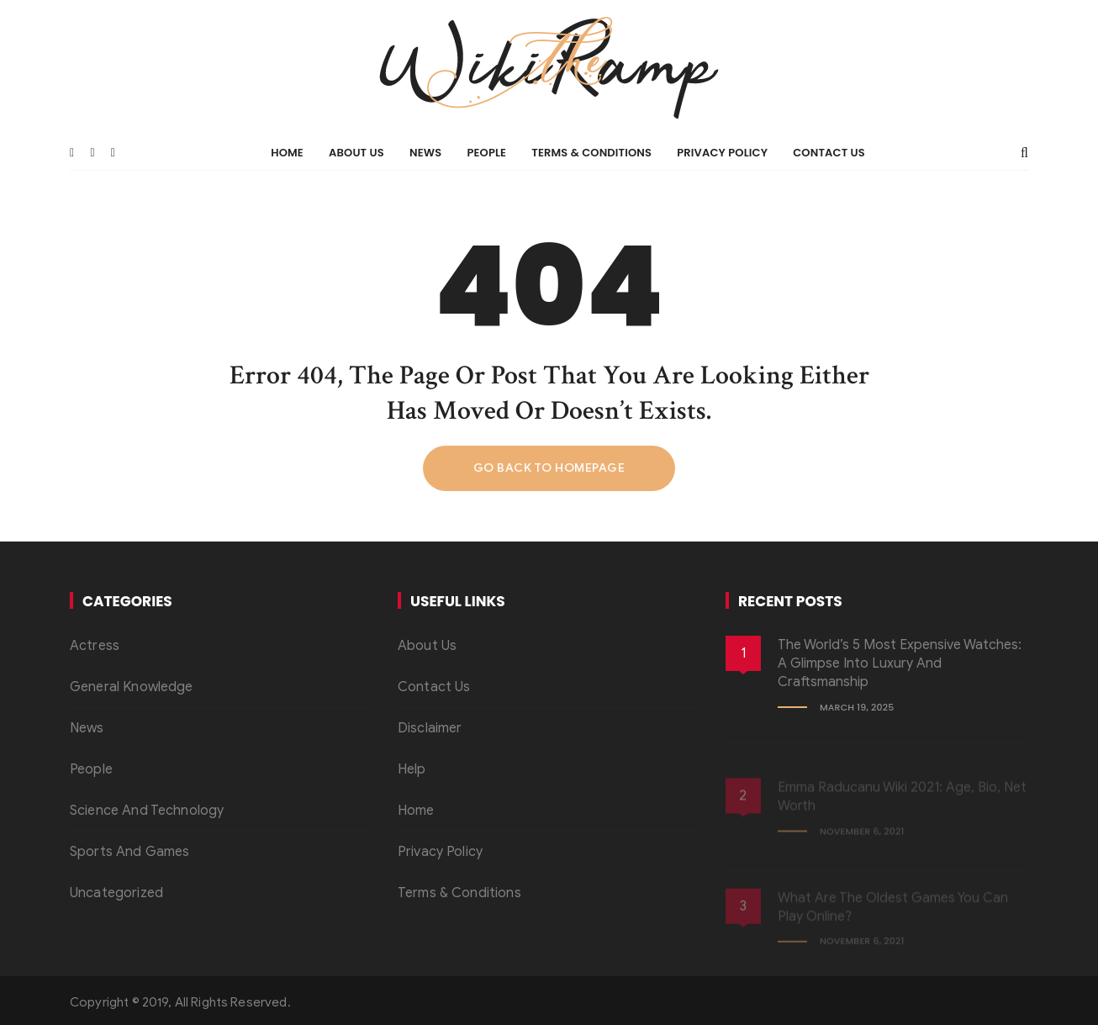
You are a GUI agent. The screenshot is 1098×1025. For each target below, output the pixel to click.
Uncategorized (116, 893)
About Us (356, 153)
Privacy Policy (722, 153)
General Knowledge (131, 687)
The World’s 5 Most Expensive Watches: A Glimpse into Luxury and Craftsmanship (899, 664)
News (425, 153)
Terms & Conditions (591, 153)
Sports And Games (129, 851)
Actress (94, 645)
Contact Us (829, 153)
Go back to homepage (549, 468)
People (486, 153)
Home (287, 153)
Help (412, 769)
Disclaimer (430, 728)
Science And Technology (147, 810)
